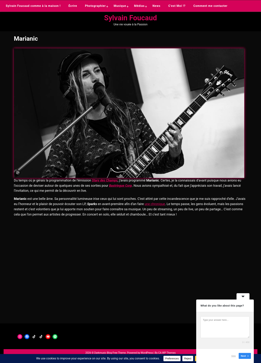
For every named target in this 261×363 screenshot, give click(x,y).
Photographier (95, 6)
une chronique (155, 204)
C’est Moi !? (176, 6)
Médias (139, 6)
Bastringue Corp (120, 185)
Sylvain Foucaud (130, 18)
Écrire (72, 6)
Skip (233, 355)
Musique (120, 6)
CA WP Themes (167, 352)
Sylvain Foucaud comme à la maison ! (33, 6)
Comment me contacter (210, 6)
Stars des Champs (105, 180)
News (156, 6)
